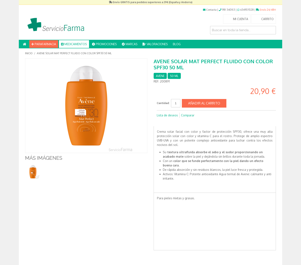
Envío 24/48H (266, 9)
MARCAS (130, 44)
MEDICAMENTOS (74, 44)
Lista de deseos (167, 115)
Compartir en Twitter (169, 122)
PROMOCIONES (104, 44)
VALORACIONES (155, 44)
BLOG (177, 44)
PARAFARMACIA (43, 44)
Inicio (29, 53)
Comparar (187, 115)
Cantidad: (163, 103)
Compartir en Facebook (161, 122)
